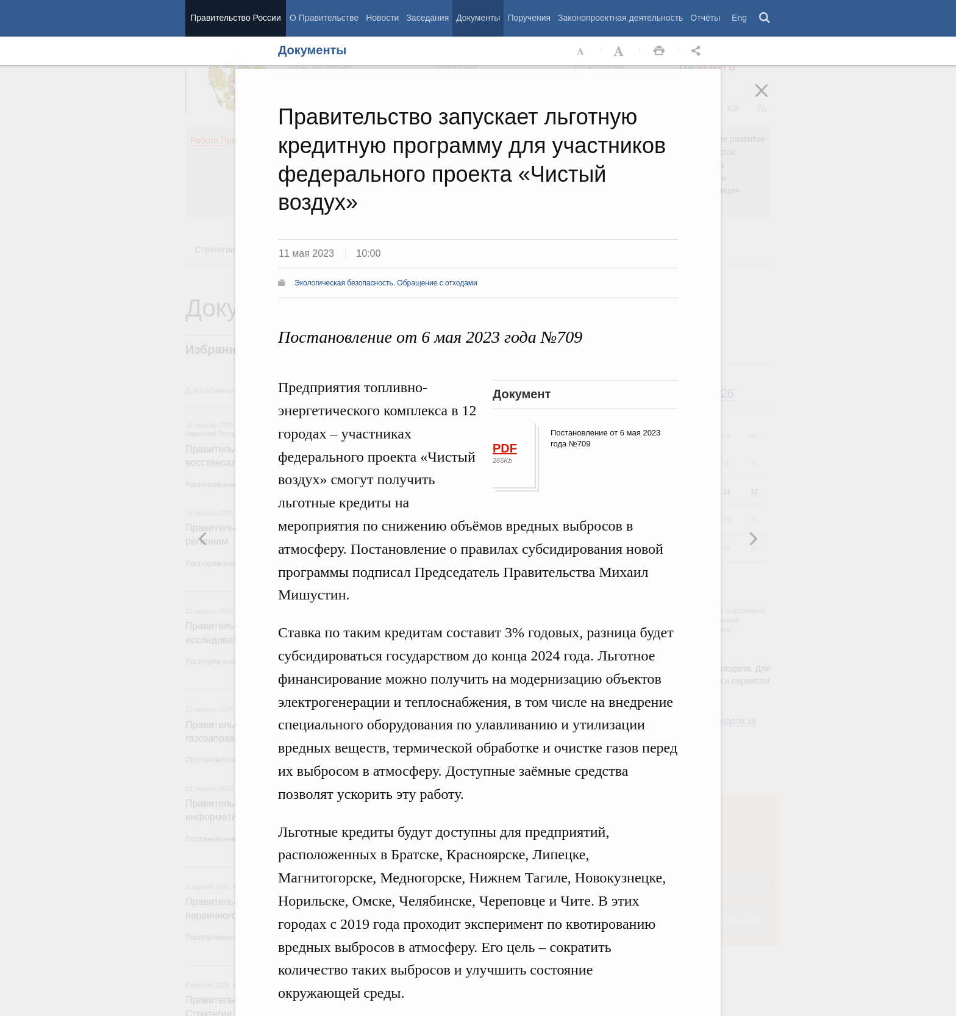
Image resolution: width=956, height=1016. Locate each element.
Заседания (427, 18)
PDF (505, 448)
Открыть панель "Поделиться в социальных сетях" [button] (698, 51)
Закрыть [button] (770, 98)
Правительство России (235, 18)
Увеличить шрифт (620, 51)
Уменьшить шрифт (581, 51)
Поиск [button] (765, 18)
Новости (382, 18)
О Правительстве (324, 18)
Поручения (529, 18)
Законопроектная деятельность (620, 18)
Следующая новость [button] (203, 538)
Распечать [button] (659, 51)
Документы (478, 18)
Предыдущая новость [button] (753, 538)
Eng (739, 18)
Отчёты (705, 18)
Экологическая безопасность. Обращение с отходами (385, 283)
